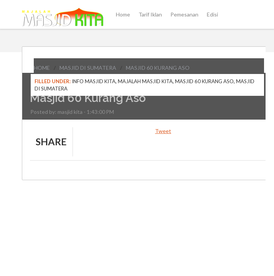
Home (123, 14)
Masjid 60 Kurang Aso (158, 67)
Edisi (212, 14)
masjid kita (70, 111)
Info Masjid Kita (94, 81)
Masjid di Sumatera (87, 67)
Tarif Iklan (150, 14)
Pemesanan (184, 14)
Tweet (163, 131)
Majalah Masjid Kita (145, 81)
